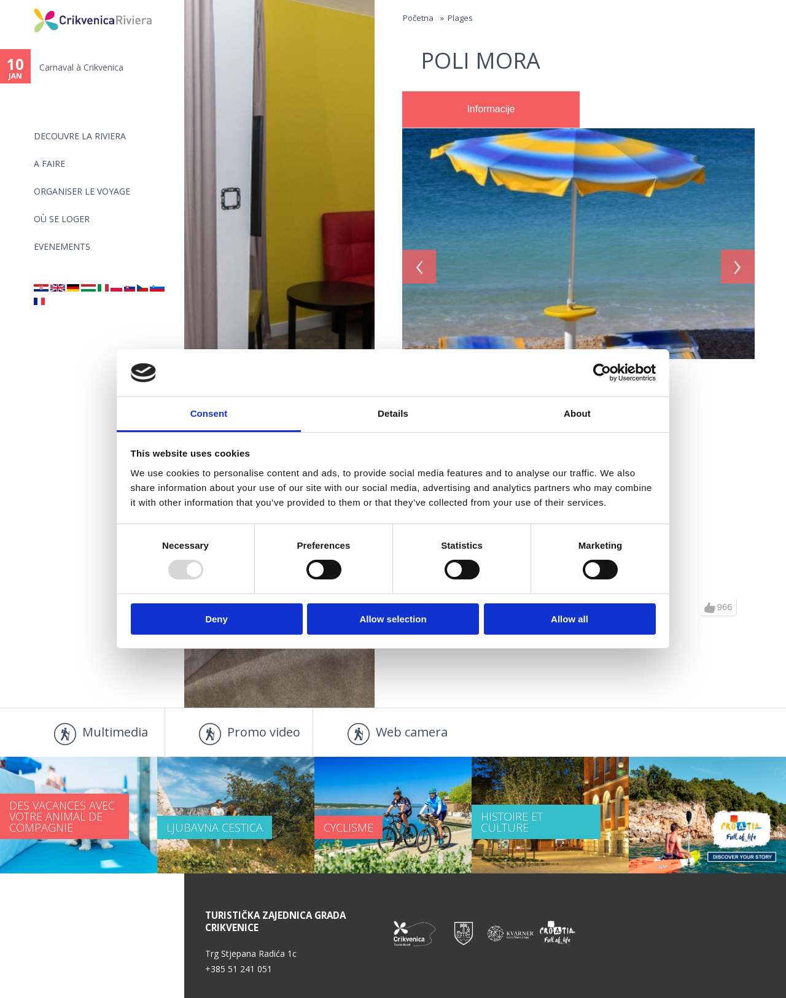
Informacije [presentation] (491, 109)
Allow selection (392, 619)
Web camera (412, 732)
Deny (216, 619)
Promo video (263, 732)
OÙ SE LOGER (62, 219)
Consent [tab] (209, 413)
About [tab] (577, 413)
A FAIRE (49, 163)
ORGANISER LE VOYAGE (82, 191)
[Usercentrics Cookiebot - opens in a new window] (602, 372)
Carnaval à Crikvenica (81, 67)
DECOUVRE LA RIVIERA (80, 136)
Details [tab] (393, 413)
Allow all (569, 619)
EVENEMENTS (62, 246)
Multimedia (115, 732)
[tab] (491, 110)
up (709, 607)
